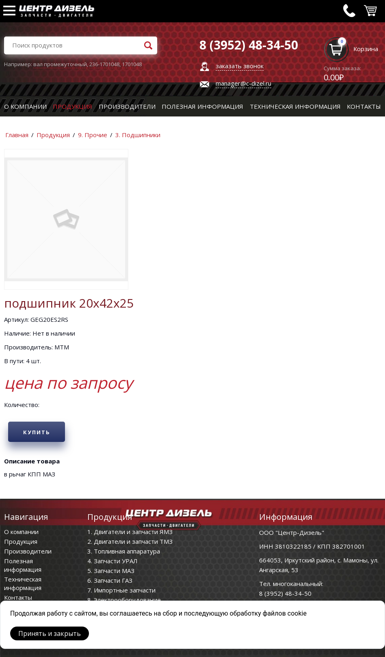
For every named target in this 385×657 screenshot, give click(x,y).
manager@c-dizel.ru (243, 83)
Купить (36, 432)
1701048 (132, 64)
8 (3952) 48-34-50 (285, 593)
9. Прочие (92, 135)
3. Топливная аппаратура (123, 551)
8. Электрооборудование (124, 600)
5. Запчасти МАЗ (110, 571)
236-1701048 (104, 64)
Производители (127, 106)
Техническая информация (295, 106)
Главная (16, 135)
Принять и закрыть (49, 633)
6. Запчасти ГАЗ (109, 580)
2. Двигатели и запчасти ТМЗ (130, 541)
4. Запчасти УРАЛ (112, 561)
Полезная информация (202, 106)
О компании (25, 106)
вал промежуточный (60, 64)
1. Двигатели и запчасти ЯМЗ (130, 532)
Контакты (364, 106)
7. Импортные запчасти (121, 590)
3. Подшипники (137, 135)
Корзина (365, 49)
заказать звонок (240, 66)
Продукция (72, 106)
